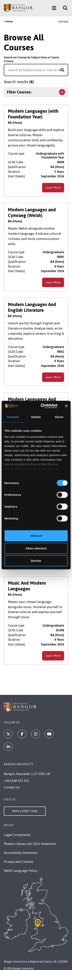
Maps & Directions (25, 811)
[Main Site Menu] (54, 8)
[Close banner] (66, 406)
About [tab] (59, 417)
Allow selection (36, 548)
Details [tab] (36, 417)
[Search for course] (62, 70)
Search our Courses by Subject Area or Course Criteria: (31, 59)
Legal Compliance (17, 835)
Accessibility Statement (21, 853)
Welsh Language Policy (20, 871)
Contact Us (12, 787)
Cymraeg (63, 21)
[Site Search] (64, 8)
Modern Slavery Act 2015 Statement (30, 844)
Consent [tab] (13, 417)
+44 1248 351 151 (16, 781)
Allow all (36, 535)
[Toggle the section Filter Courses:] (36, 92)
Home (9, 21)
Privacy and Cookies (18, 862)
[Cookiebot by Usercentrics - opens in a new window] (42, 405)
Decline (36, 560)
